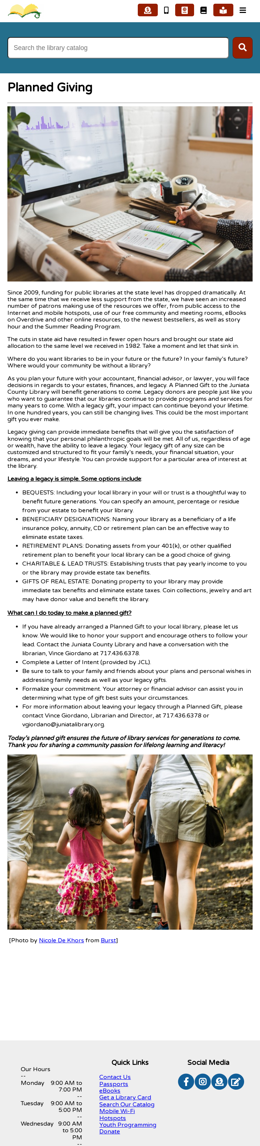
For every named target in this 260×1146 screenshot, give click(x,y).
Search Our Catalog (126, 1104)
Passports (113, 1084)
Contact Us (115, 1077)
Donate (109, 1131)
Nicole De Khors (61, 940)
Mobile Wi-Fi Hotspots (117, 1114)
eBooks (109, 1091)
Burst (108, 940)
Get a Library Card (125, 1097)
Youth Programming (127, 1125)
